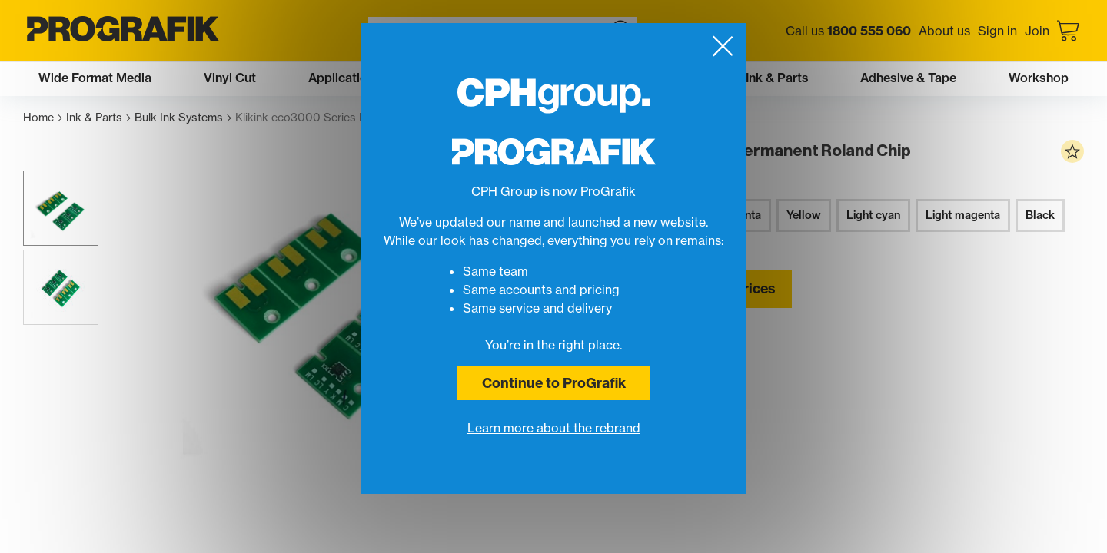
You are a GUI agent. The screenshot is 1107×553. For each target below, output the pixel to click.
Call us (848, 30)
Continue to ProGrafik (554, 383)
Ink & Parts (98, 117)
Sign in (997, 30)
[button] (60, 208)
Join (1037, 30)
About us (944, 30)
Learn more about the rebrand (553, 427)
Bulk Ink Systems (183, 117)
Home (42, 117)
